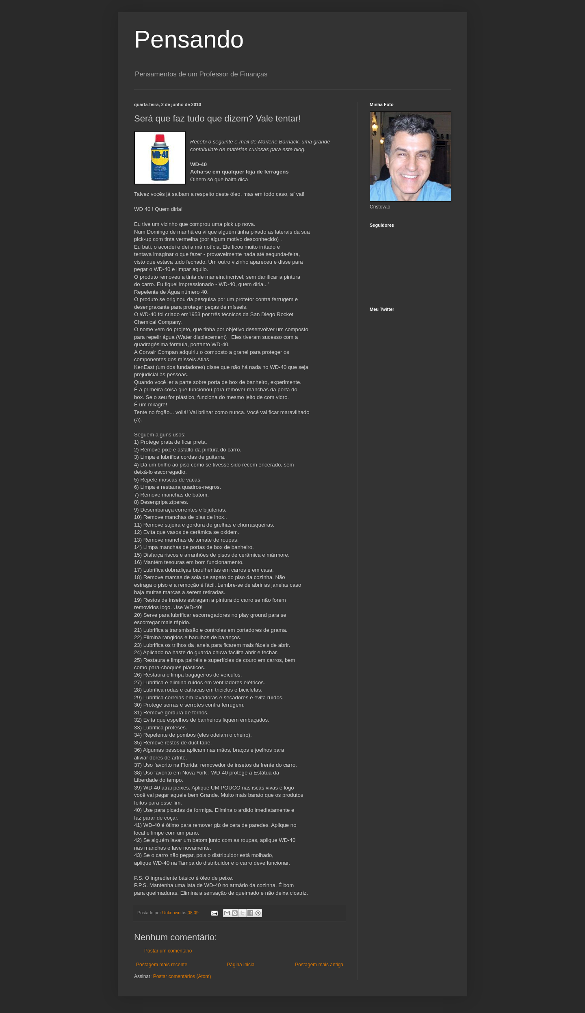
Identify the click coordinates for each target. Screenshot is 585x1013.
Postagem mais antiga (319, 964)
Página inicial (241, 964)
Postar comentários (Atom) (182, 976)
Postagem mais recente (161, 964)
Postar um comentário (168, 951)
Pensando (189, 39)
